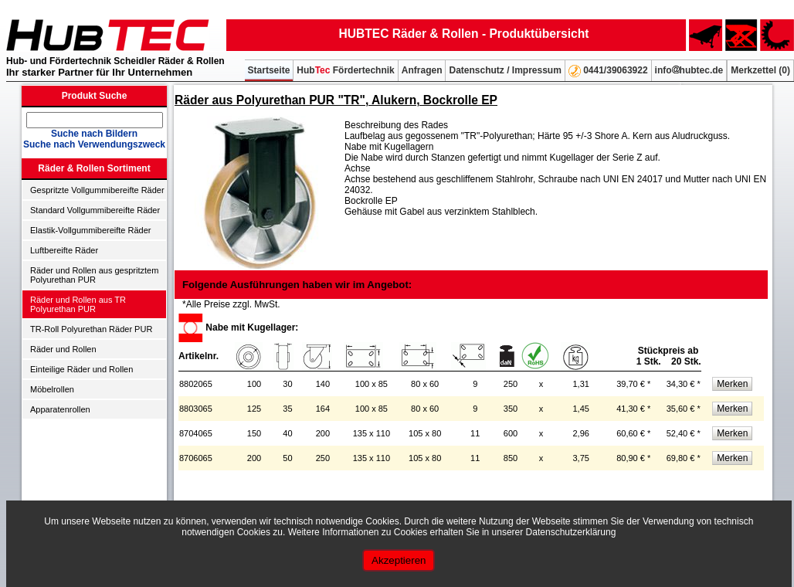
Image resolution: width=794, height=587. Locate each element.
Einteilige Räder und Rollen (81, 369)
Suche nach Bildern (94, 133)
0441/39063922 (608, 71)
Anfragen (422, 70)
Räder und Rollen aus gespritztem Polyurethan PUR (94, 275)
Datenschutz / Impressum (505, 70)
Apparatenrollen (60, 409)
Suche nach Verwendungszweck (94, 144)
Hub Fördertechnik (345, 70)
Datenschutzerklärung (571, 532)
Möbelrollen (52, 389)
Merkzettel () (760, 70)
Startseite (269, 70)
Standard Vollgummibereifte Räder (95, 210)
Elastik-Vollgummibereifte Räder (90, 230)
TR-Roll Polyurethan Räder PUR (91, 329)
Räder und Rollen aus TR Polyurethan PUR (78, 304)
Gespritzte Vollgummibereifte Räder (97, 190)
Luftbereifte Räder (64, 250)
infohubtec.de (689, 70)
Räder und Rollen (63, 349)
